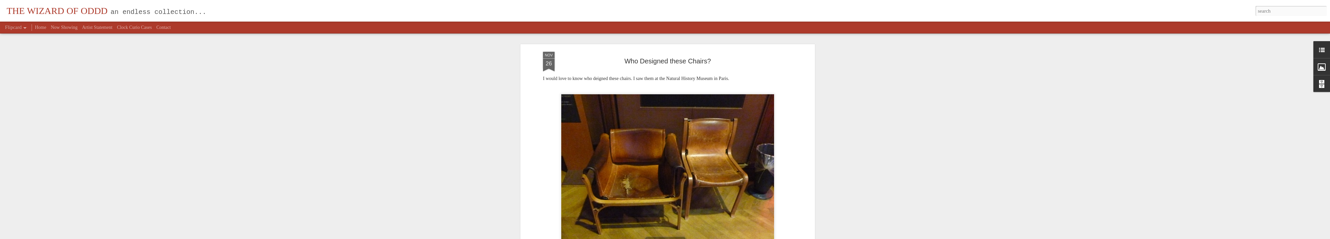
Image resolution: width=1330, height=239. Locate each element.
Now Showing (64, 27)
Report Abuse (703, 235)
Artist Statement (97, 27)
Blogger (683, 235)
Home (40, 27)
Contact (163, 27)
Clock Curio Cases (134, 27)
